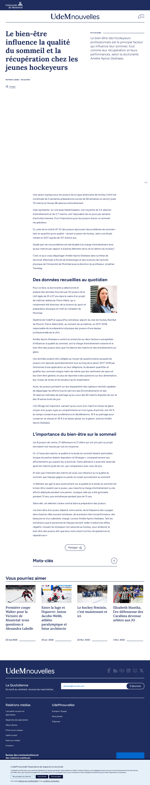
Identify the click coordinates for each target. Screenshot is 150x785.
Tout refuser (42, 777)
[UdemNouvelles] (75, 18)
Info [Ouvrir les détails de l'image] (146, 187)
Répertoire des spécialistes (17, 724)
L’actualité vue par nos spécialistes (15, 718)
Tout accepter (56, 777)
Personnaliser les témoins (22, 777)
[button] (140, 18)
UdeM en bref (11, 740)
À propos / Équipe (59, 716)
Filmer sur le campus (14, 735)
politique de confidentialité (28, 781)
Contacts (9, 750)
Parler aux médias (13, 745)
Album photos (11, 730)
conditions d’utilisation (51, 781)
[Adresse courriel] (93, 690)
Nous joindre (57, 721)
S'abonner (135, 690)
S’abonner (56, 726)
